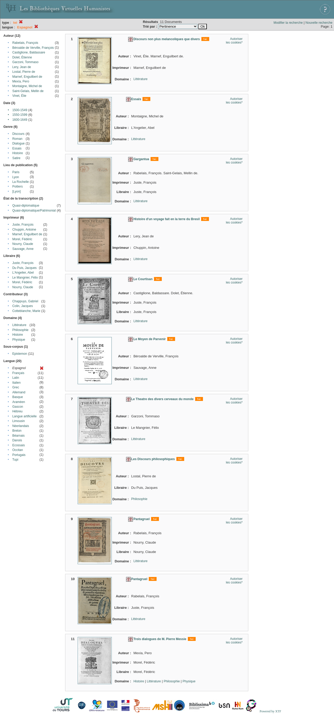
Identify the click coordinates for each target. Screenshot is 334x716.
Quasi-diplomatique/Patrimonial (34, 210)
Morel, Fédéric (22, 239)
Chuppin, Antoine (24, 229)
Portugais (19, 455)
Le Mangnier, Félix (25, 277)
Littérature (19, 325)
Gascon (17, 406)
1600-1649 (19, 120)
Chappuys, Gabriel (25, 301)
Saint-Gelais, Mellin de (28, 91)
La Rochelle (20, 182)
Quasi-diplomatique (25, 205)
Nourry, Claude (22, 244)
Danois (17, 440)
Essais (16, 148)
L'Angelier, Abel (23, 272)
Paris (15, 172)
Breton (16, 430)
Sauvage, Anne (22, 249)
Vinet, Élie (19, 96)
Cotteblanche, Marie (26, 311)
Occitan (17, 450)
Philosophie (20, 330)
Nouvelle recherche (319, 23)
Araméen (18, 402)
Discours (18, 134)
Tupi (15, 459)
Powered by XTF (270, 711)
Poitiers (17, 186)
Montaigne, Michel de (27, 86)
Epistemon (19, 354)
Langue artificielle (24, 416)
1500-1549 (19, 110)
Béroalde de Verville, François (33, 48)
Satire (16, 158)
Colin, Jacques (22, 306)
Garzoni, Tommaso (25, 62)
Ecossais (18, 445)
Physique (18, 339)
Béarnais (18, 435)
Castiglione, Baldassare (28, 52)
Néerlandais (20, 426)
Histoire (17, 153)
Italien (16, 382)
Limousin (18, 421)
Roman (17, 139)
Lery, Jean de (21, 67)
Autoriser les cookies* (234, 40)
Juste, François (22, 224)
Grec (15, 387)
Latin (15, 378)
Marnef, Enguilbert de (27, 77)
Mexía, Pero (20, 81)
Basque (17, 397)
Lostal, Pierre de (23, 72)
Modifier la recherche (288, 23)
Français (18, 373)
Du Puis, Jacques (24, 268)
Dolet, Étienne (22, 57)
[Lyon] (16, 191)
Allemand (18, 392)
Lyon (15, 177)
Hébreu (17, 411)
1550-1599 (19, 115)
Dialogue (18, 143)
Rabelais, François (25, 43)
